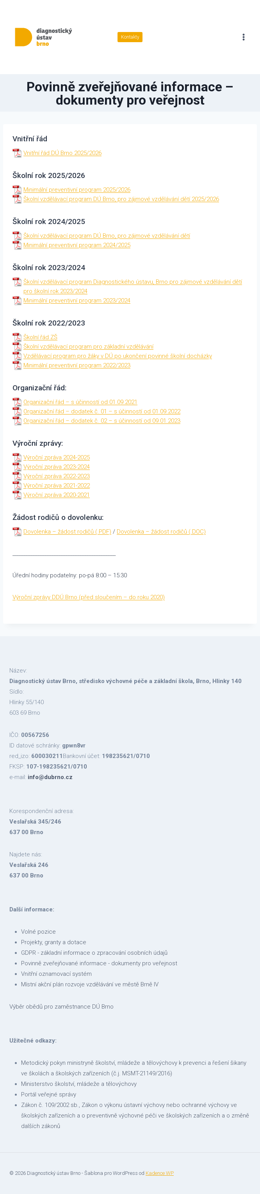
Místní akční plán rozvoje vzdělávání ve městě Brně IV (89, 984)
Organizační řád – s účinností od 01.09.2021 (80, 402)
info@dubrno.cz (50, 777)
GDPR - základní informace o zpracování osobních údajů (94, 952)
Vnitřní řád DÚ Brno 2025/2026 (62, 153)
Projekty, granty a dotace (53, 942)
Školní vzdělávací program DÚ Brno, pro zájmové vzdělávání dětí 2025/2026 (121, 199)
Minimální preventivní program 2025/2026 (76, 189)
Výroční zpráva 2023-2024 (56, 466)
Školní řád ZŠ (40, 337)
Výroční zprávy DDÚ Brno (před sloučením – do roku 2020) (88, 597)
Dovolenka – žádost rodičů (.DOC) (161, 531)
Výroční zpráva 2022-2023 (56, 476)
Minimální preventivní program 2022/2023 (76, 365)
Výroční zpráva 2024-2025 (56, 457)
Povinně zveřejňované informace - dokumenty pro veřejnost (99, 963)
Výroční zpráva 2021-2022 (56, 485)
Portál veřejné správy (48, 1094)
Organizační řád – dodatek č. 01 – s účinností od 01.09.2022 (101, 411)
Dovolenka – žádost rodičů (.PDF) (67, 531)
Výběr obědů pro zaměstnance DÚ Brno (61, 1006)
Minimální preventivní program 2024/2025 (76, 245)
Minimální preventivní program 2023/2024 (76, 300)
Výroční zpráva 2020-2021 (56, 494)
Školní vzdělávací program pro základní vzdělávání (88, 346)
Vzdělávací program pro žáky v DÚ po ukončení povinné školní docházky (117, 355)
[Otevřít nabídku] (243, 37)
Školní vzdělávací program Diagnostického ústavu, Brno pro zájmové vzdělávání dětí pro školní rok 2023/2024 (132, 286)
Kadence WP (160, 1173)
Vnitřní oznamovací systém (56, 973)
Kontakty (130, 37)
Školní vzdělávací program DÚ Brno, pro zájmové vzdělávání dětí (106, 235)
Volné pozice (38, 931)
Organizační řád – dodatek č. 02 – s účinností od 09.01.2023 (101, 420)
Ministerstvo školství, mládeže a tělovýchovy (79, 1083)
